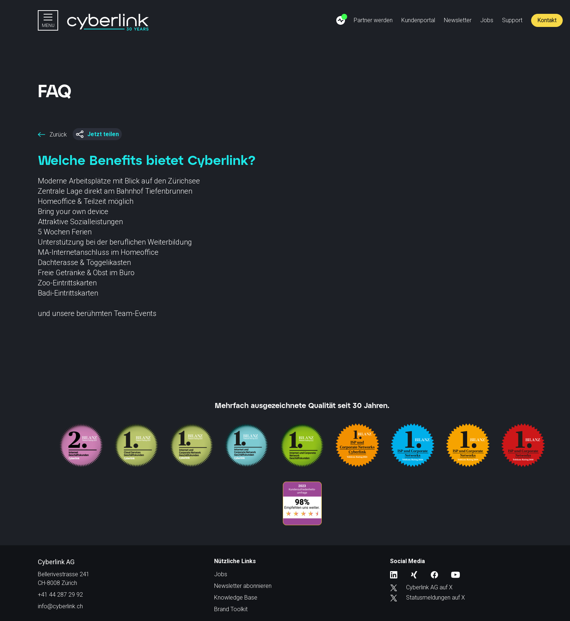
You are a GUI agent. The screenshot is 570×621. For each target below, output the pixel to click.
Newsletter (457, 20)
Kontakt (547, 20)
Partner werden (373, 20)
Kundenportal (418, 20)
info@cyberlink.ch (60, 606)
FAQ (55, 90)
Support (512, 20)
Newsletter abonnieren (243, 585)
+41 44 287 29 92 (60, 594)
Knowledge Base (235, 597)
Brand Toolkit (231, 609)
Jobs (486, 20)
